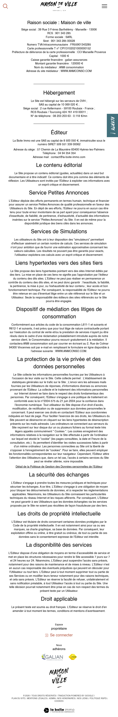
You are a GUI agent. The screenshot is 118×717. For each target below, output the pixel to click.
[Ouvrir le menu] (104, 6)
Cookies (59, 701)
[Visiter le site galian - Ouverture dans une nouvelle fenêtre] (52, 657)
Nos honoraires (66, 698)
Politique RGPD (98, 698)
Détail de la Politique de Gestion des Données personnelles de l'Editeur (59, 466)
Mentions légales (37, 698)
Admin (52, 698)
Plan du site (18, 698)
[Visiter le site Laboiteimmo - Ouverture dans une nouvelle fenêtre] (59, 714)
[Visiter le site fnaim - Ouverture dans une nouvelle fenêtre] (73, 657)
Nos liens (82, 698)
